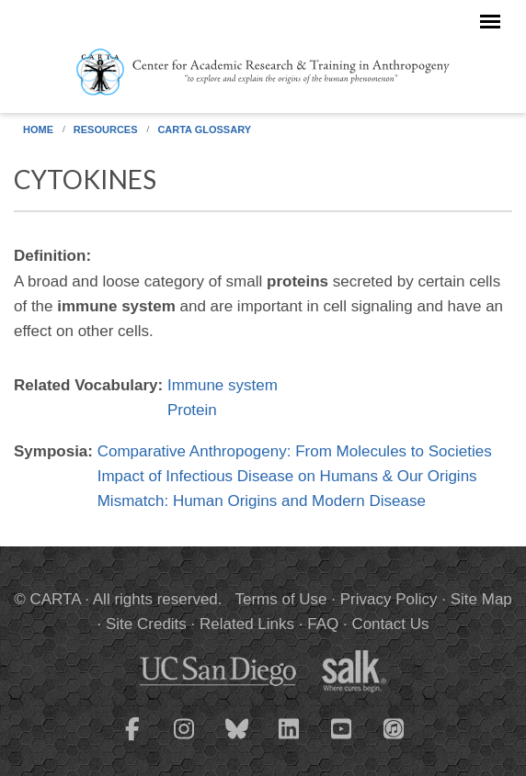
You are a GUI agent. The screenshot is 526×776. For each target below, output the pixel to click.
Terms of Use (280, 599)
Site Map (481, 599)
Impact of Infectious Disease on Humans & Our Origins (287, 476)
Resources (106, 129)
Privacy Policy (389, 599)
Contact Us (390, 624)
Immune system (222, 385)
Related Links (247, 624)
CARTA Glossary (204, 129)
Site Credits (146, 624)
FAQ (322, 624)
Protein (192, 410)
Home (38, 129)
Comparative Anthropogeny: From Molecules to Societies (294, 451)
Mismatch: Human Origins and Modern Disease (261, 501)
